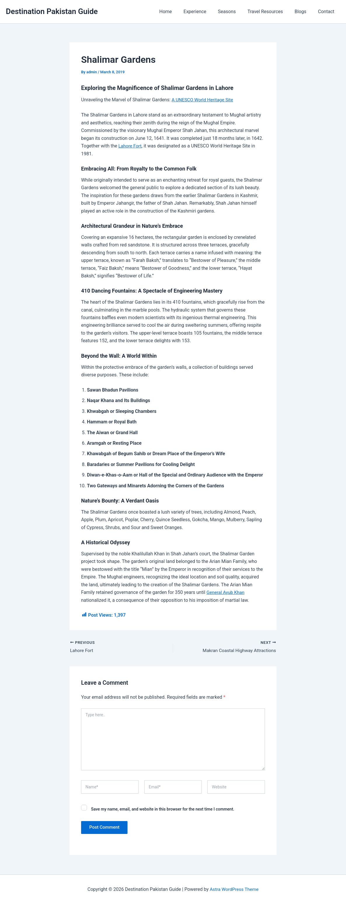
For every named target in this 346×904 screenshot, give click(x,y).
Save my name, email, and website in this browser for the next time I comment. (162, 809)
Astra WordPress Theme (234, 889)
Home (178, 11)
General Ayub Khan (226, 592)
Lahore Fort (130, 146)
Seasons (235, 11)
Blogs (304, 11)
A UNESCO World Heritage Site (203, 99)
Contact (327, 11)
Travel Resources (271, 11)
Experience (205, 11)
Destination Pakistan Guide (52, 11)
